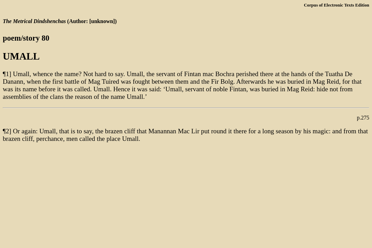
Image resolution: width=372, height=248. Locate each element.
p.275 (363, 118)
